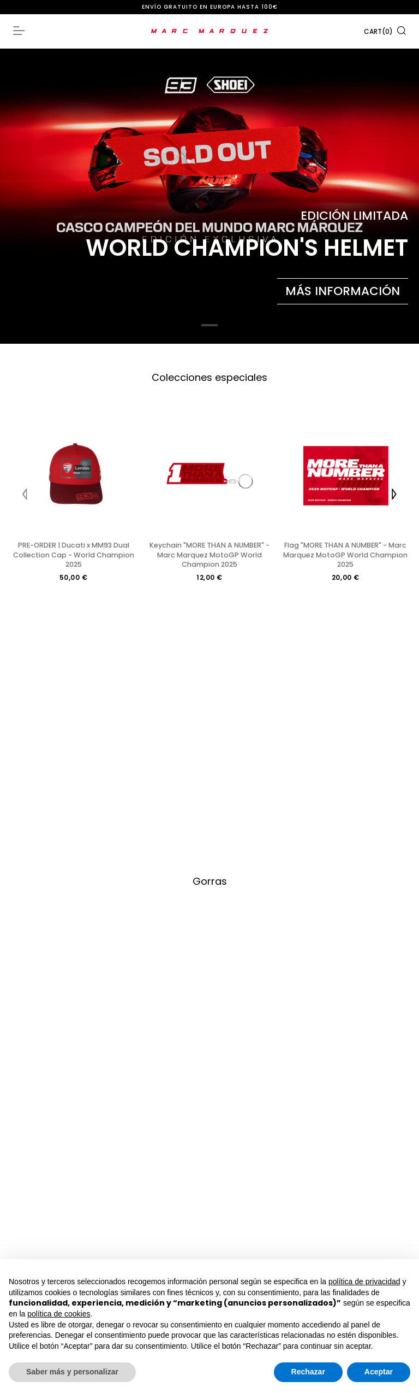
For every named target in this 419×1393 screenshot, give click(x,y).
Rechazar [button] (308, 1371)
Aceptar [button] (378, 1371)
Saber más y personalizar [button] (72, 1371)
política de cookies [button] (58, 1313)
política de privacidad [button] (364, 1281)
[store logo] (209, 31)
